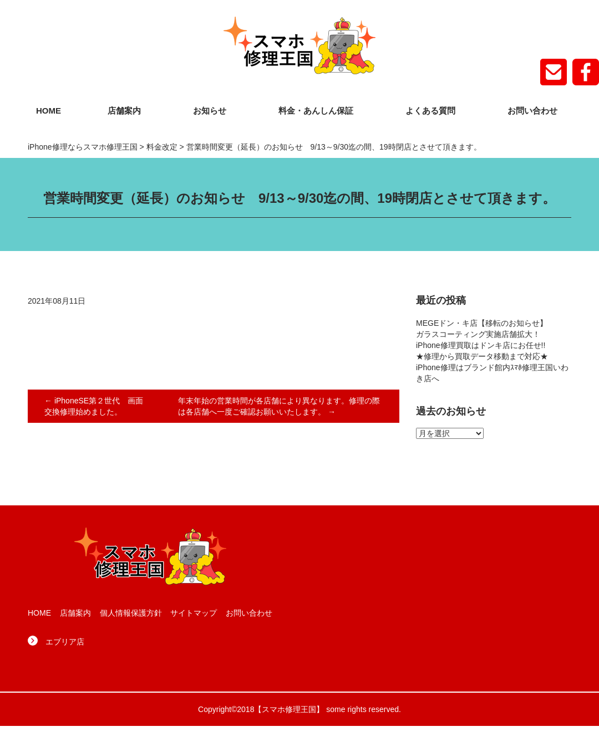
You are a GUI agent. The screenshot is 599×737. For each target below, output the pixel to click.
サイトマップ (193, 612)
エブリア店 (64, 641)
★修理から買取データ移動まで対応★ (482, 356)
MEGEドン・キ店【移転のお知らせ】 (481, 323)
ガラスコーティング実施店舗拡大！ (478, 334)
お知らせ (209, 110)
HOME (48, 110)
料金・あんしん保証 (315, 110)
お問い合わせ (532, 110)
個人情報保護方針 (131, 612)
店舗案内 (124, 110)
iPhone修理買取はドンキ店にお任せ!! (480, 345)
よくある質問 (430, 110)
